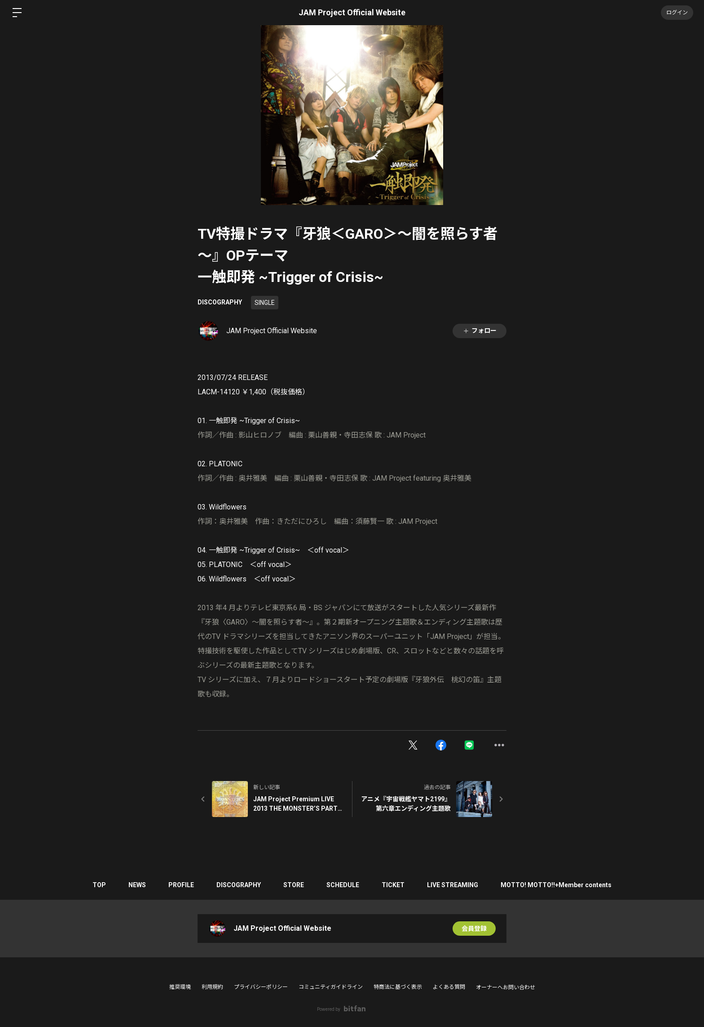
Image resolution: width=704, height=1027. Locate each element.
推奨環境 (180, 987)
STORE (293, 885)
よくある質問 (449, 987)
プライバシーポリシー (261, 987)
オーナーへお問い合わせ (505, 987)
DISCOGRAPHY (220, 302)
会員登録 (474, 928)
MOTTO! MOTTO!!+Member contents (556, 885)
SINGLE (265, 302)
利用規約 (212, 987)
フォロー (479, 331)
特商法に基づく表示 (398, 987)
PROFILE (181, 885)
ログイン (677, 12)
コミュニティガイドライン (331, 987)
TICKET (393, 885)
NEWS (137, 885)
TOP (99, 885)
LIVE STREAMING (452, 885)
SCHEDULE (342, 885)
